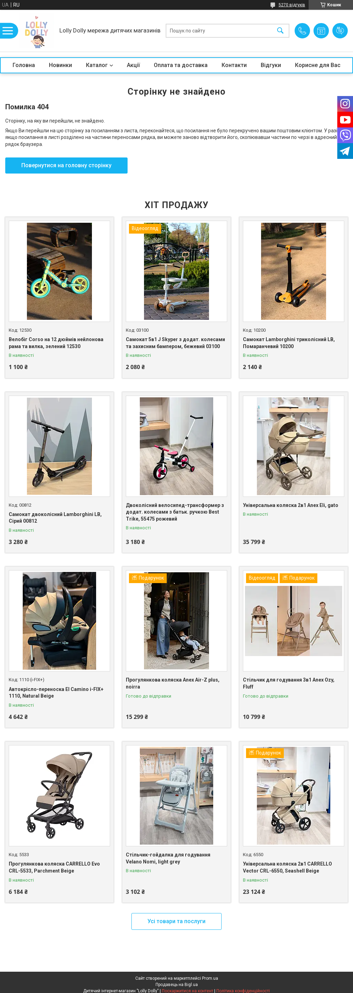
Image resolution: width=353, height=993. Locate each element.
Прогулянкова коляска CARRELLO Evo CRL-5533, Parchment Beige (54, 867)
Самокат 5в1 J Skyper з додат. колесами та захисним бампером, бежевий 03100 (175, 343)
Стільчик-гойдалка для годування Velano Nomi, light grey (168, 858)
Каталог (97, 65)
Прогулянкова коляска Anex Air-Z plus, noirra (172, 683)
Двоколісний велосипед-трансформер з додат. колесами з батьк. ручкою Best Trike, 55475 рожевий (175, 512)
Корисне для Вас (317, 65)
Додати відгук (340, 30)
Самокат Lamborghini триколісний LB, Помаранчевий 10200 (289, 343)
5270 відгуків (292, 4)
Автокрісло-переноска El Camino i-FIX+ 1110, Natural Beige (56, 692)
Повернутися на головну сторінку (66, 165)
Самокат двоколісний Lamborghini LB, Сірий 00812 (55, 518)
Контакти (234, 65)
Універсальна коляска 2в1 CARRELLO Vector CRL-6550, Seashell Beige (287, 867)
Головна (24, 65)
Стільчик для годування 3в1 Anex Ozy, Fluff (288, 683)
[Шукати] (280, 30)
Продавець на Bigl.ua (177, 984)
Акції (133, 65)
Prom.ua (210, 978)
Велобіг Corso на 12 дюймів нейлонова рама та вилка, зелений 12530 (56, 343)
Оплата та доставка (181, 65)
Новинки (60, 65)
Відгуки (271, 65)
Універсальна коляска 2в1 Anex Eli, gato (290, 505)
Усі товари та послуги (176, 921)
